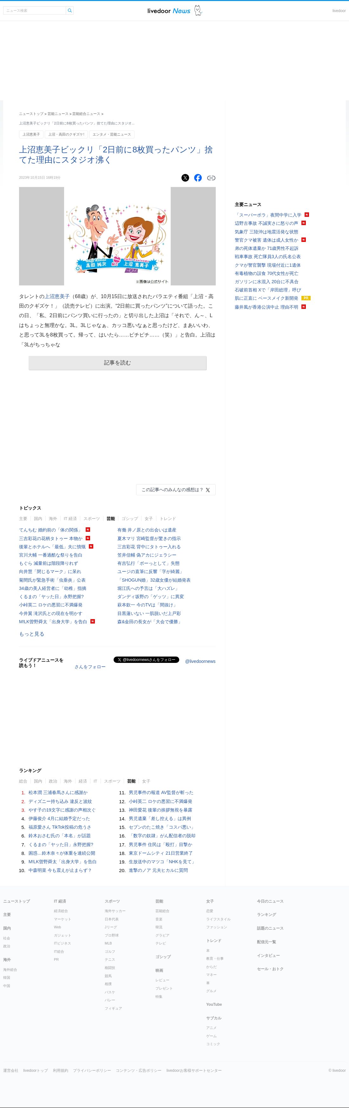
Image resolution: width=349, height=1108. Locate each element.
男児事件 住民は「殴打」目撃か (160, 844)
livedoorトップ (35, 1070)
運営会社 (10, 1070)
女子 (149, 518)
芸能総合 (162, 911)
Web (57, 927)
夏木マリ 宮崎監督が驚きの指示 (149, 538)
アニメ (211, 1028)
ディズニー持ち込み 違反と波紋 (60, 801)
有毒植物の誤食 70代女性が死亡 (267, 273)
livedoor (339, 11)
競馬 (108, 976)
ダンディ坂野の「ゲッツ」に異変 (150, 596)
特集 (158, 996)
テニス (110, 959)
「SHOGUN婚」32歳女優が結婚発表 (154, 580)
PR (56, 959)
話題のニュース (270, 928)
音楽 (158, 919)
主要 (23, 518)
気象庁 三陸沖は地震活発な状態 (266, 231)
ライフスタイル (218, 919)
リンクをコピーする (211, 178)
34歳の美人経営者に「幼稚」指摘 (52, 588)
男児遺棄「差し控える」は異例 (160, 818)
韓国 (6, 977)
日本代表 (112, 919)
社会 (6, 938)
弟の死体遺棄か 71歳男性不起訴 (267, 248)
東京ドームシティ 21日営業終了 (161, 853)
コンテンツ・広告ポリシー (138, 1070)
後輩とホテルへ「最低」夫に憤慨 (52, 546)
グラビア (162, 935)
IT (95, 781)
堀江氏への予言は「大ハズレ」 (148, 588)
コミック (213, 1044)
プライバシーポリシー (92, 1070)
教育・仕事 (215, 958)
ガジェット (62, 935)
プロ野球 (112, 935)
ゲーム (211, 1036)
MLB (108, 943)
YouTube (214, 1004)
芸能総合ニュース (86, 114)
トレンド (168, 518)
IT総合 (59, 951)
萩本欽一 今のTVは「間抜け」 (147, 604)
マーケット (62, 919)
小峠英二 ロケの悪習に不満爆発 (50, 604)
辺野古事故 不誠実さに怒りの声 (266, 223)
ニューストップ (31, 114)
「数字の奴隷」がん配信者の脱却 (162, 835)
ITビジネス (62, 943)
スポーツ (91, 518)
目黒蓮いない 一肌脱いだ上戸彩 (149, 613)
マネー (211, 975)
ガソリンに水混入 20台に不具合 (267, 281)
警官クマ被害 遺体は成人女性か (266, 240)
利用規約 (60, 1070)
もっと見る (31, 634)
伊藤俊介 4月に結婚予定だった (59, 818)
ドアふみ (198, 10)
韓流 (158, 927)
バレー (110, 1000)
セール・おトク (270, 969)
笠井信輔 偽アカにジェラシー (146, 554)
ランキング (266, 914)
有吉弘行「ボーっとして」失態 (148, 563)
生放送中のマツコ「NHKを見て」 (162, 861)
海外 (53, 518)
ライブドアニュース (169, 11)
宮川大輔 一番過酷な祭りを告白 (50, 554)
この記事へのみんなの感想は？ (173, 489)
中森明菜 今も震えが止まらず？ (60, 870)
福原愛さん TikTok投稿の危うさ (60, 827)
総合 (23, 781)
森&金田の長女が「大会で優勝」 (149, 621)
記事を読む (117, 363)
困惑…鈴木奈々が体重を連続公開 (62, 853)
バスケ (110, 992)
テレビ (160, 943)
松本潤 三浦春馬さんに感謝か (58, 792)
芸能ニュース (58, 114)
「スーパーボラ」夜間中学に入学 (268, 214)
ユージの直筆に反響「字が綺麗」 (150, 571)
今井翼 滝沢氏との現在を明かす (50, 613)
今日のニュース (270, 901)
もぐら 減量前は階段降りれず (48, 563)
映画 (159, 970)
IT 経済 (70, 518)
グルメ (211, 991)
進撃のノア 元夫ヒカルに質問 (158, 870)
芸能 (111, 518)
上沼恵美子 (31, 134)
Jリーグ (111, 927)
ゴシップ (130, 518)
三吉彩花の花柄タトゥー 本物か (50, 538)
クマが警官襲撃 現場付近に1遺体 (268, 265)
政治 (53, 781)
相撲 (108, 984)
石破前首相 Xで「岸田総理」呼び (268, 289)
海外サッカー (115, 911)
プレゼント (164, 988)
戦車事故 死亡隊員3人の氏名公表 (268, 256)
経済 (83, 781)
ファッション (216, 927)
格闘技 (110, 968)
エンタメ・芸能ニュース (112, 134)
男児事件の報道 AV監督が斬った (161, 792)
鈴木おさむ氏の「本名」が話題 (60, 835)
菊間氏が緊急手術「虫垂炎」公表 (52, 580)
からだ (211, 967)
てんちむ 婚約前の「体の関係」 (50, 529)
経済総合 (61, 911)
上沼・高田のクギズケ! (66, 134)
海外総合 (10, 969)
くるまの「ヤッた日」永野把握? (51, 596)
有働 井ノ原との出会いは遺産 (146, 529)
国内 (38, 518)
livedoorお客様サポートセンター (194, 1070)
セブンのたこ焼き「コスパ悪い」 (162, 827)
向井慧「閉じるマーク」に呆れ (50, 571)
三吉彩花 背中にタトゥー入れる (149, 546)
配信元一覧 (266, 942)
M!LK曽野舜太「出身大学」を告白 (53, 621)
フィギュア (113, 1008)
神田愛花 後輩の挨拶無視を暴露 (160, 809)
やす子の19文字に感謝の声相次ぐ (62, 809)
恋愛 (209, 911)
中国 (6, 986)
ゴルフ (110, 951)
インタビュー (268, 955)
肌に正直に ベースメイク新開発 (266, 298)
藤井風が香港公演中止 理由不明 (266, 307)
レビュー (162, 980)
